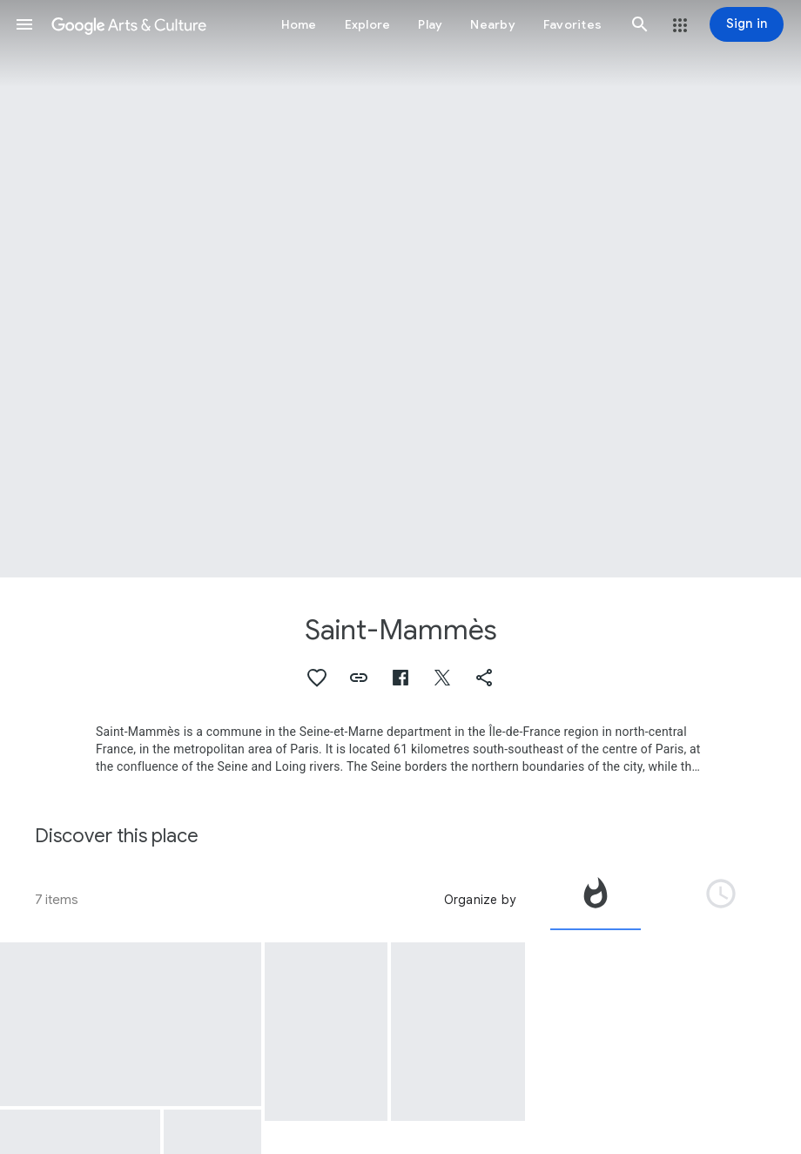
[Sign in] (747, 24)
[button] (24, 24)
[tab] (595, 899)
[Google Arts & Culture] (129, 24)
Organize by (479, 900)
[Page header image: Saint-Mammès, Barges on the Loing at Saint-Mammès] (400, 288)
